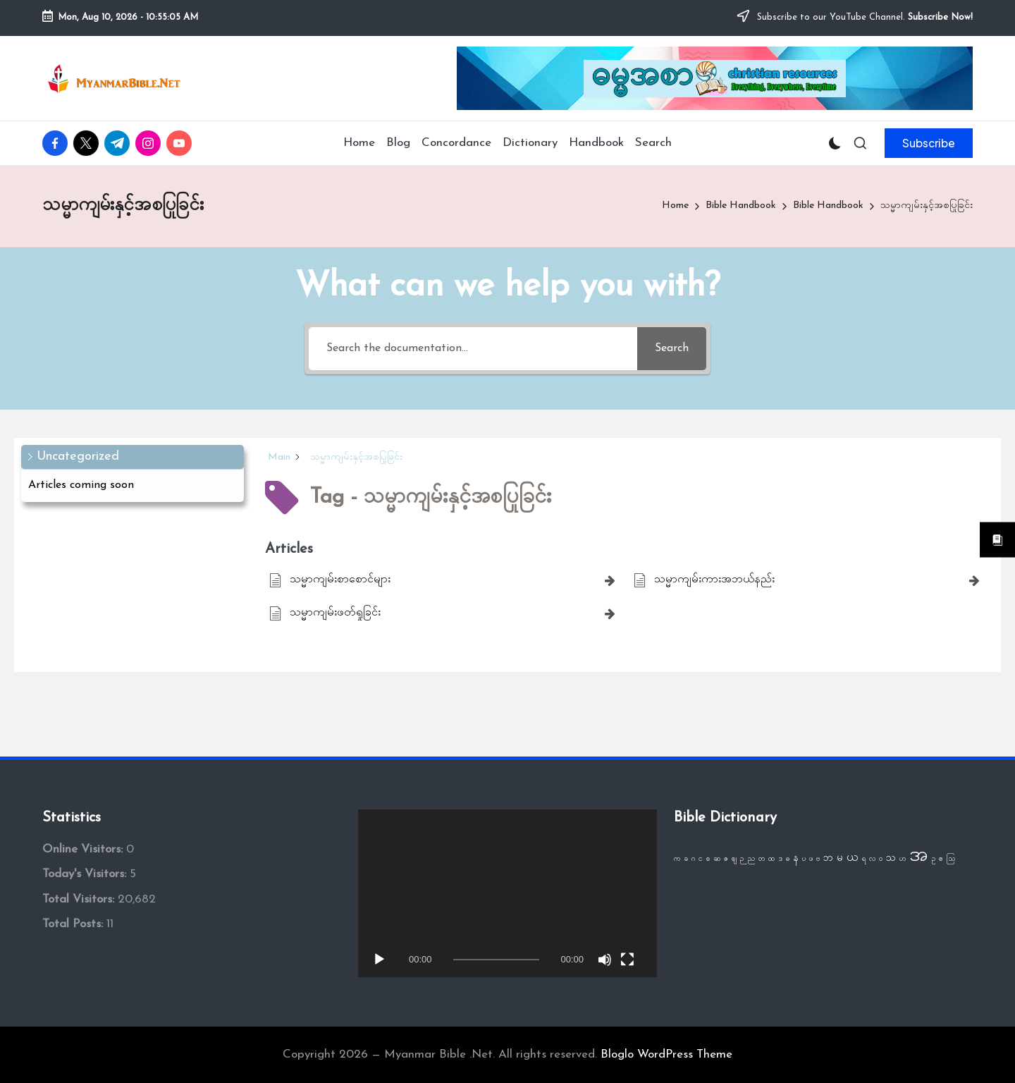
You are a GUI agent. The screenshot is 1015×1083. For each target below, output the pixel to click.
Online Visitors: (84, 849)
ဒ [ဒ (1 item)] (780, 859)
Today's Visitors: (86, 874)
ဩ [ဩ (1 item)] (951, 859)
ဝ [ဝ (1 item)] (880, 859)
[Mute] (605, 960)
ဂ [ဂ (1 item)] (693, 859)
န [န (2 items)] (796, 858)
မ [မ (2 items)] (840, 858)
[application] (507, 893)
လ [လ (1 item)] (872, 859)
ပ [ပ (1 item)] (804, 859)
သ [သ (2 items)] (891, 858)
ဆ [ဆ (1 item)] (716, 859)
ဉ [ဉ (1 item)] (742, 859)
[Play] (379, 960)
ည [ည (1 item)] (751, 859)
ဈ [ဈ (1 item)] (734, 859)
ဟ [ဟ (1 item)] (902, 859)
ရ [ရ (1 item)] (864, 859)
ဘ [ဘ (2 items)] (828, 858)
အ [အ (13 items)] (918, 855)
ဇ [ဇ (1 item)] (726, 859)
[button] (929, 143)
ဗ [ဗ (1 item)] (818, 859)
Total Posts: (74, 924)
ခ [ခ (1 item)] (686, 859)
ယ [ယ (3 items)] (853, 858)
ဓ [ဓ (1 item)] (787, 859)
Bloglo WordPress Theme (666, 1054)
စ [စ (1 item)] (708, 859)
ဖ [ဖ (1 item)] (811, 859)
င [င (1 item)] (701, 859)
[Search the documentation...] (473, 348)
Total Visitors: (80, 899)
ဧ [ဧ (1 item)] (941, 859)
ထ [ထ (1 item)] (771, 859)
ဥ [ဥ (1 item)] (933, 859)
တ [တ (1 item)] (761, 859)
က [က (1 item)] (677, 859)
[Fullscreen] (627, 960)
